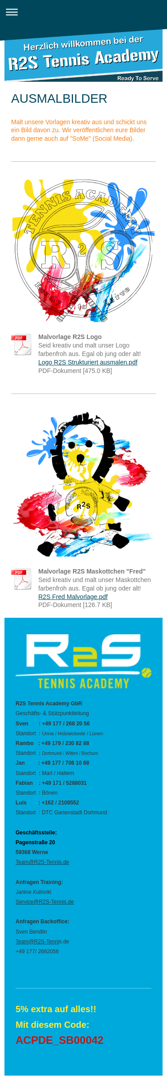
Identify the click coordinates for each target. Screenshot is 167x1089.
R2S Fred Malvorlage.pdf (73, 596)
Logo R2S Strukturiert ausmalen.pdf (88, 362)
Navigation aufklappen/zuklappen (83, 11)
